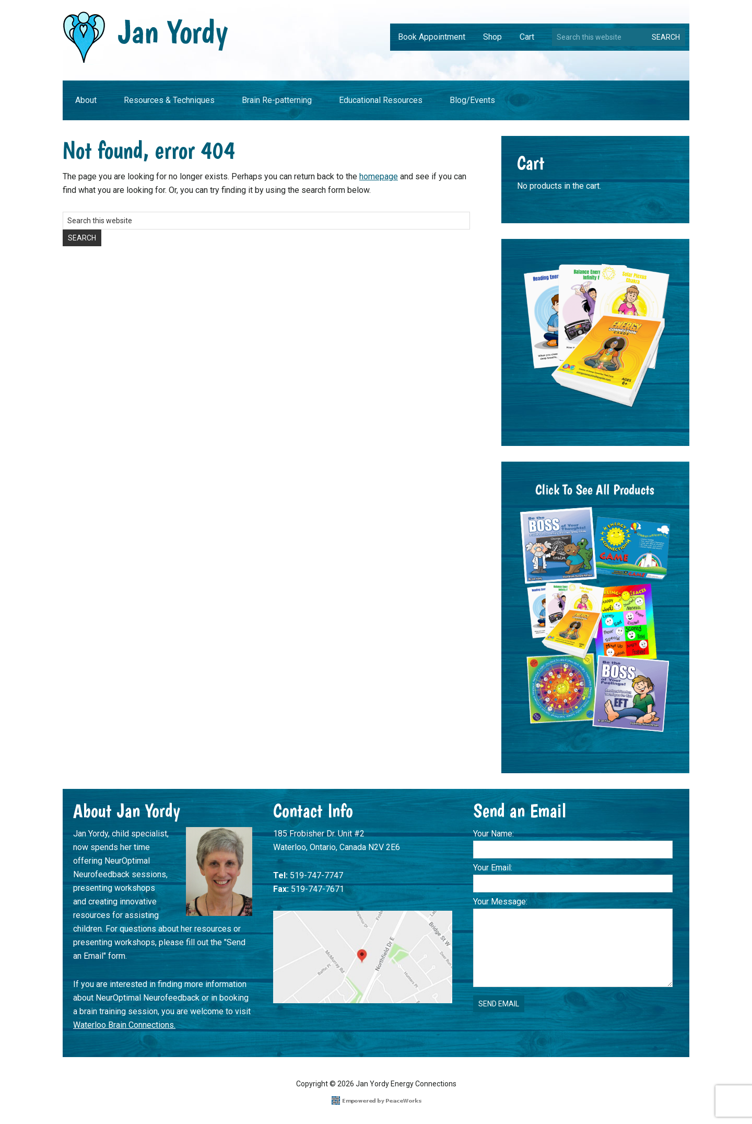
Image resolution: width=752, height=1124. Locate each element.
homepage (378, 176)
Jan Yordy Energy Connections (145, 37)
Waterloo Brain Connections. (124, 1025)
